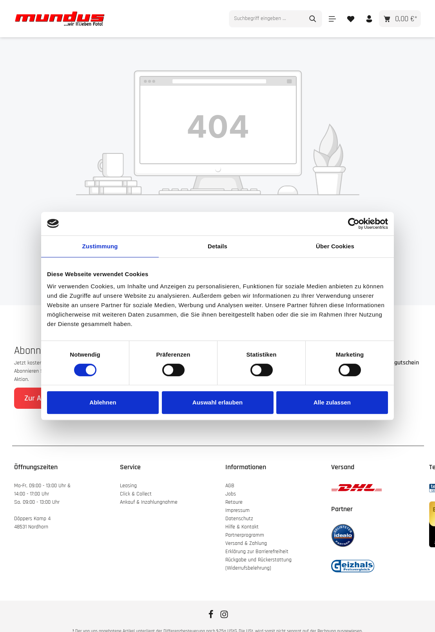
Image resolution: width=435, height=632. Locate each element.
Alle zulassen (332, 402)
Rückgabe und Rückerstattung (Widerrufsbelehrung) (258, 564)
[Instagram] (224, 617)
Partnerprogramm (244, 535)
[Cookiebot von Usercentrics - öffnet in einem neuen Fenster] (353, 223)
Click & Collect (136, 493)
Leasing (128, 485)
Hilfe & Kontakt (242, 526)
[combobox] (266, 18)
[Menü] (332, 18)
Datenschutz (239, 518)
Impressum (237, 510)
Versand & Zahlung (246, 543)
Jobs (230, 493)
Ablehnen (102, 402)
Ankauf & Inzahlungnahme (149, 502)
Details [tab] (217, 246)
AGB (229, 485)
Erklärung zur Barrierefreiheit (256, 551)
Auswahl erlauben (217, 402)
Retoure (234, 502)
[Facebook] (212, 617)
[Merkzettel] (350, 18)
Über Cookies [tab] (335, 246)
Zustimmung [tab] (100, 246)
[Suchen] (313, 18)
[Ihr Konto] (369, 18)
